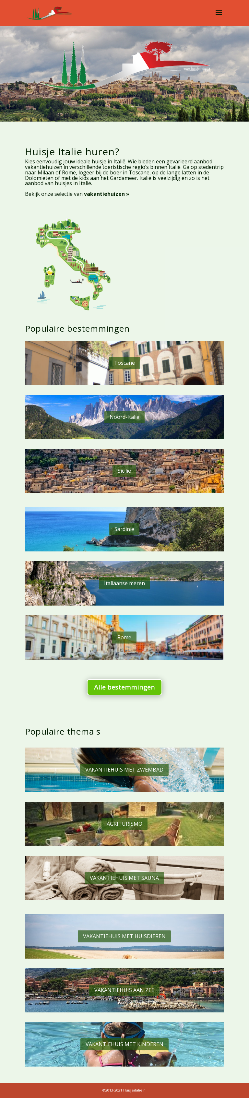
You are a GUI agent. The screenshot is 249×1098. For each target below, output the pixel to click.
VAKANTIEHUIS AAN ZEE (124, 990)
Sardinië (124, 529)
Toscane (124, 362)
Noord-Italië (124, 416)
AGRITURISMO (124, 823)
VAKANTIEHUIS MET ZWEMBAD (124, 769)
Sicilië (124, 470)
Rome (124, 637)
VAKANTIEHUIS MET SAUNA (124, 877)
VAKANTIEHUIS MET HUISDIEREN (124, 936)
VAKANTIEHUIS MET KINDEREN (124, 1044)
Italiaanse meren (124, 583)
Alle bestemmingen (124, 687)
